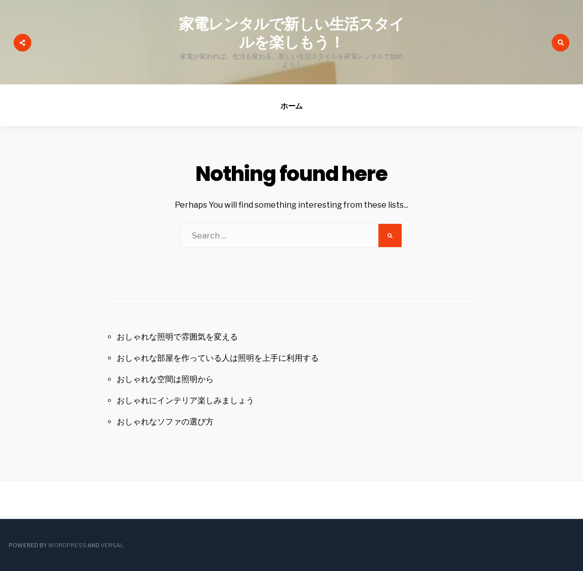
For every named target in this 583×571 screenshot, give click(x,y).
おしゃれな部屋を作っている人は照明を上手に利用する (218, 358)
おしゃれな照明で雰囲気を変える (177, 337)
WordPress (67, 545)
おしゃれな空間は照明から (165, 379)
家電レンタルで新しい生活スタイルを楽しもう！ (292, 33)
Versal (112, 545)
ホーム (291, 106)
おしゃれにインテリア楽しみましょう (185, 400)
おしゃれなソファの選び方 (165, 421)
